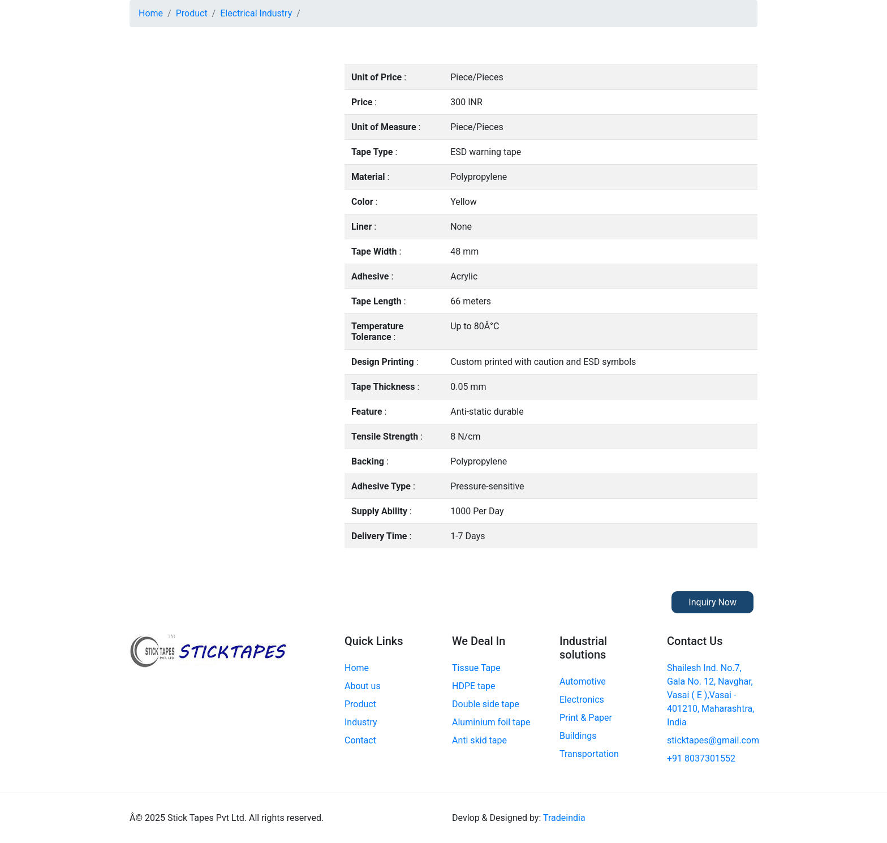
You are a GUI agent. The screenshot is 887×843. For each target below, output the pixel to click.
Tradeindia (564, 817)
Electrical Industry (256, 13)
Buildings (578, 735)
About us (363, 686)
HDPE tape (473, 686)
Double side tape (485, 704)
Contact (360, 740)
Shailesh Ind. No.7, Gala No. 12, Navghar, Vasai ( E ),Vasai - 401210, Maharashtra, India (710, 695)
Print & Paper (585, 717)
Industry (361, 722)
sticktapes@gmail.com (713, 740)
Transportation (589, 754)
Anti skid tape (479, 740)
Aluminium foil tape (491, 722)
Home (151, 13)
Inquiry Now (712, 602)
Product (192, 13)
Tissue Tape (476, 668)
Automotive (582, 681)
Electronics (581, 699)
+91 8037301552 (701, 758)
